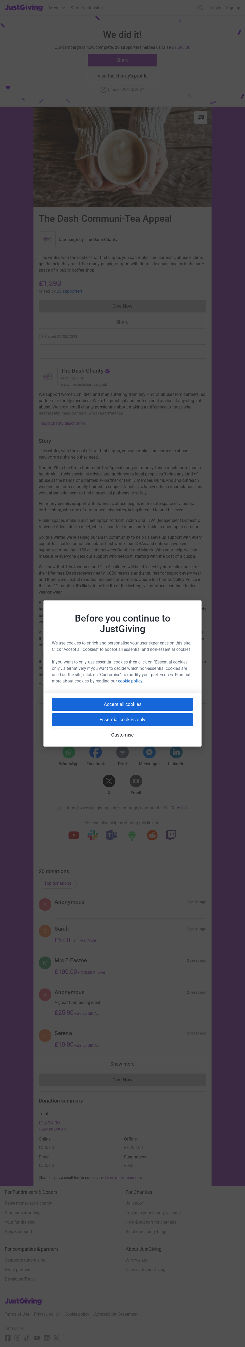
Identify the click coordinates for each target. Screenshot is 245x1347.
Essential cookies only (122, 719)
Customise (122, 735)
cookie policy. (130, 681)
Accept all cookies (122, 704)
